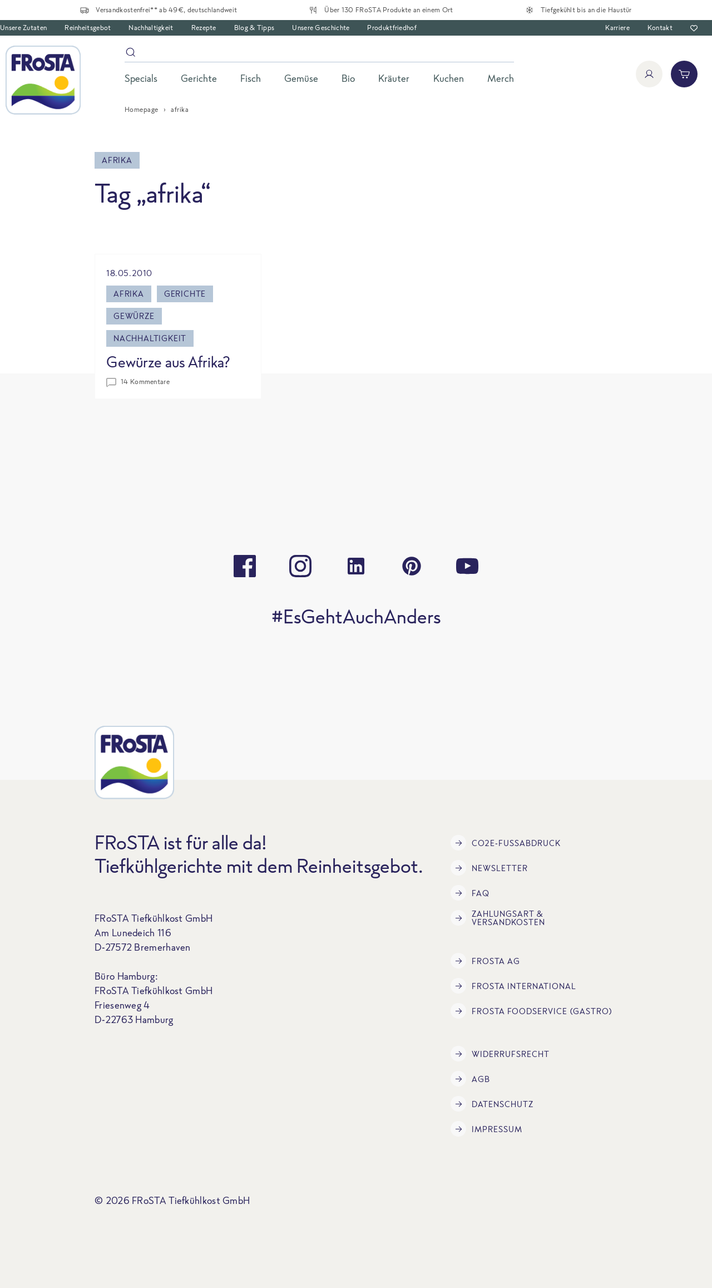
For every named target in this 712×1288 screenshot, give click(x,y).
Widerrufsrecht (500, 1053)
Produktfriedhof (392, 27)
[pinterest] (411, 566)
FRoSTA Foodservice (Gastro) (531, 1011)
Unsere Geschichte (320, 27)
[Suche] (319, 54)
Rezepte (203, 27)
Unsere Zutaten (23, 27)
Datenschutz (492, 1104)
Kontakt (660, 27)
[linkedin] (356, 566)
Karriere (617, 27)
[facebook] (245, 566)
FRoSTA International (513, 986)
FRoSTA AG (485, 961)
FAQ (470, 893)
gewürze (134, 316)
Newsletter (489, 868)
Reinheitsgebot (88, 27)
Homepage (142, 109)
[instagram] (300, 566)
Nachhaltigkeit (150, 27)
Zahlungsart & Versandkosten (498, 918)
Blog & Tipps (254, 27)
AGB (470, 1079)
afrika (128, 293)
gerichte (185, 293)
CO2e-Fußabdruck (506, 843)
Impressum (486, 1129)
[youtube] (467, 566)
